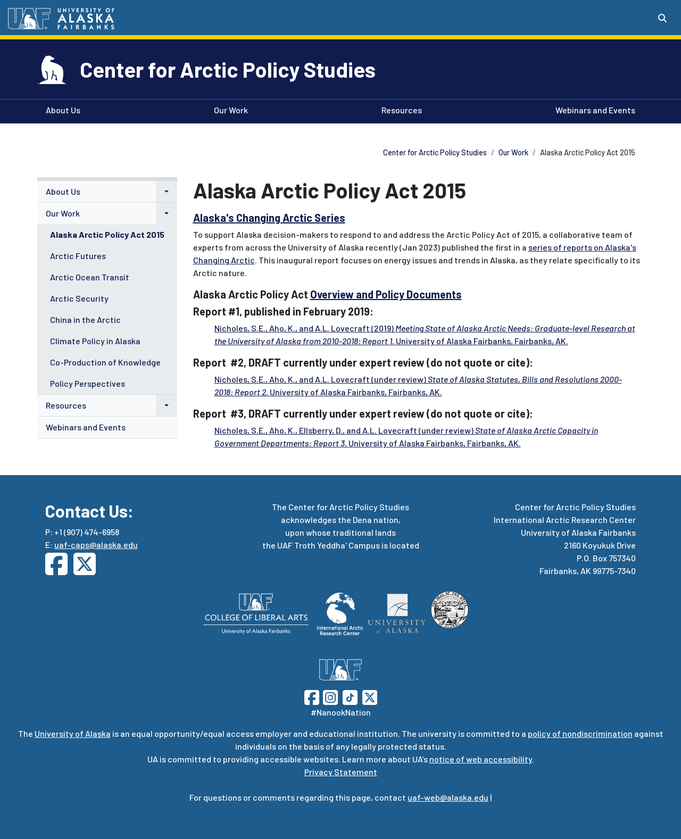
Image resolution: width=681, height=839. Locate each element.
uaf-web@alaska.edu (448, 797)
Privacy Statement (340, 772)
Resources (399, 109)
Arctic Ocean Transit (89, 277)
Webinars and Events (593, 109)
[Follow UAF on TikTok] (350, 696)
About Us (60, 109)
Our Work (229, 109)
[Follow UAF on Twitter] (369, 696)
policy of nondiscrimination (580, 733)
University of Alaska (73, 733)
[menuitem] (107, 192)
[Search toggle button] (662, 18)
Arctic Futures (78, 256)
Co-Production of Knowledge (105, 362)
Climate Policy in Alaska (95, 341)
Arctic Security (79, 298)
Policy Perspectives (87, 383)
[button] (166, 191)
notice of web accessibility (480, 759)
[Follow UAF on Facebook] (311, 696)
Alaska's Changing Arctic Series (269, 217)
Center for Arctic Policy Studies (228, 69)
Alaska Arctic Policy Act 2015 (107, 234)
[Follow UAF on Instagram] (329, 696)
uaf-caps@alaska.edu (96, 544)
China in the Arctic (85, 319)
